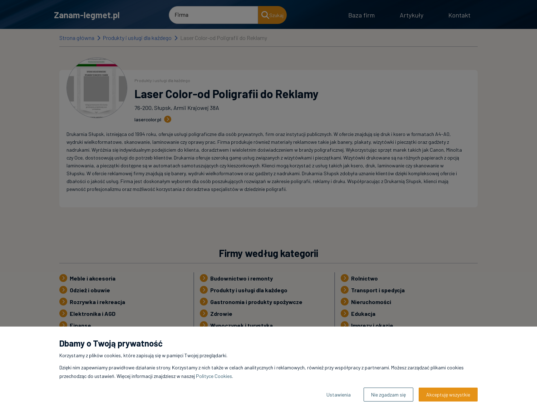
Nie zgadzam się (388, 395)
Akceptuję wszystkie (448, 395)
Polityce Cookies (214, 376)
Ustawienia (338, 395)
